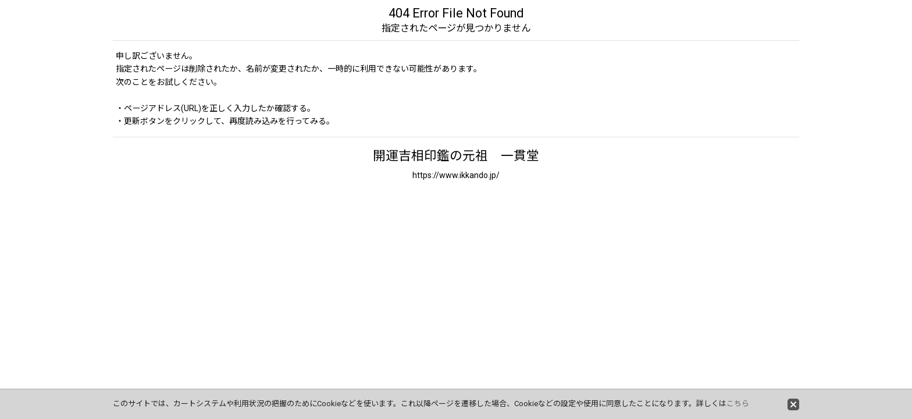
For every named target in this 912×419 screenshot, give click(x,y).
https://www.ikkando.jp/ (456, 175)
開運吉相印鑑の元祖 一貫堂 (456, 155)
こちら (737, 403)
